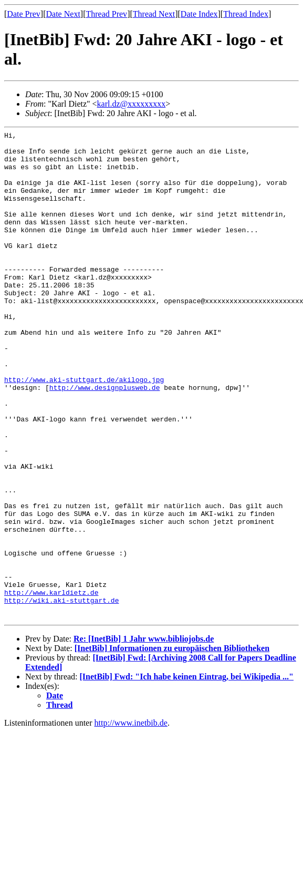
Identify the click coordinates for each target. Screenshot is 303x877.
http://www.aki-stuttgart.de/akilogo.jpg (84, 430)
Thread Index (245, 13)
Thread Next (154, 13)
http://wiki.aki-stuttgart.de (61, 694)
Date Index (199, 13)
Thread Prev (106, 13)
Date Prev (23, 13)
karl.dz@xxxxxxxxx (131, 103)
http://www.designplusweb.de (104, 439)
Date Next (63, 13)
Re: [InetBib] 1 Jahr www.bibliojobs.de (144, 736)
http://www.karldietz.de (51, 685)
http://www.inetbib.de (131, 820)
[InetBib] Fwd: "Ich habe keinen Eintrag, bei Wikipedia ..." (187, 774)
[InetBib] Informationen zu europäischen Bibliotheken (172, 745)
